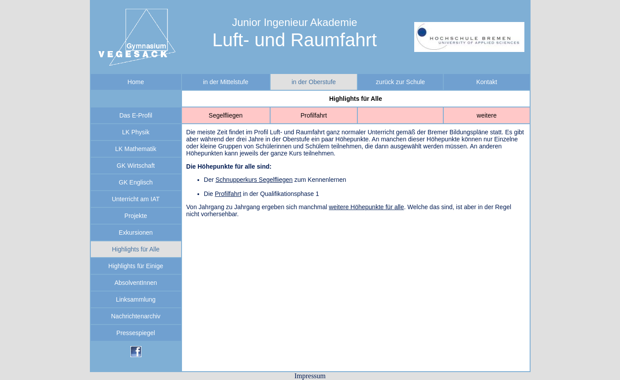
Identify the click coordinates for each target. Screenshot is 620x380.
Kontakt (486, 81)
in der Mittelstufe (226, 81)
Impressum (310, 376)
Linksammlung (136, 299)
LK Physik (135, 132)
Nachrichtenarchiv (135, 316)
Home (135, 81)
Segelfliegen (226, 115)
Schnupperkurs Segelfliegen (254, 179)
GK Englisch (136, 182)
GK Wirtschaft (136, 165)
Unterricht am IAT (136, 199)
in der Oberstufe (314, 81)
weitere (487, 115)
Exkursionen (136, 232)
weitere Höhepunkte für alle (366, 206)
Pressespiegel (135, 332)
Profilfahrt (314, 115)
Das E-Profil (135, 115)
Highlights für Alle (136, 249)
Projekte (135, 215)
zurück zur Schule (400, 81)
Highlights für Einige (135, 265)
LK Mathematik (135, 148)
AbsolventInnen (136, 282)
